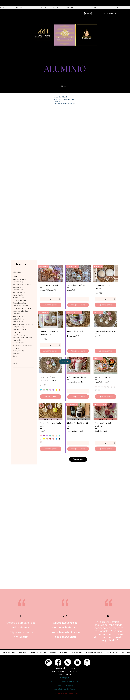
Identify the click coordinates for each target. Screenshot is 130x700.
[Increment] (59, 299)
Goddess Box (17, 353)
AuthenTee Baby (18, 321)
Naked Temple (18, 295)
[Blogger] (77, 662)
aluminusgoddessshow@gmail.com (64, 681)
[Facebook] (88, 13)
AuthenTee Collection (20, 305)
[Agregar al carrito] (50, 305)
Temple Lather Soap (20, 303)
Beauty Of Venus (18, 297)
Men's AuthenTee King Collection (20, 312)
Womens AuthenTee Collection (23, 308)
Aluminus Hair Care (19, 292)
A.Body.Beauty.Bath (19, 279)
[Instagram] (85, 13)
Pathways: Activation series (22, 345)
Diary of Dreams (18, 342)
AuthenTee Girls (18, 327)
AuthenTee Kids (18, 316)
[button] (116, 13)
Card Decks (17, 340)
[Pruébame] (65, 361)
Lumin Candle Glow (19, 300)
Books (15, 356)
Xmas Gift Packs (18, 350)
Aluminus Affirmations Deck (22, 337)
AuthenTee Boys (18, 319)
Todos (15, 276)
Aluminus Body (18, 281)
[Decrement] (41, 299)
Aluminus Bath (18, 287)
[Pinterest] (67, 662)
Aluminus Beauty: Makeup (22, 284)
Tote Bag (16, 348)
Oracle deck (17, 332)
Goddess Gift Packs (19, 329)
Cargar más (78, 459)
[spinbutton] (50, 299)
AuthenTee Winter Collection (23, 324)
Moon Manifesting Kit (20, 335)
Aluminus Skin (18, 289)
